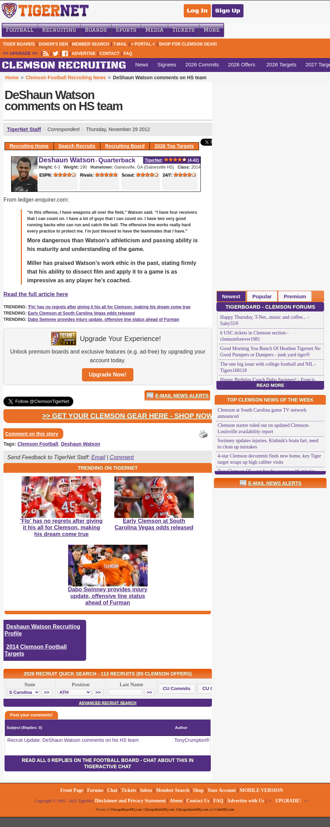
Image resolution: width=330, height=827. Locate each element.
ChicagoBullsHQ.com (158, 809)
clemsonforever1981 (240, 339)
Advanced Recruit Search (108, 703)
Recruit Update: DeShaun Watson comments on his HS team (73, 740)
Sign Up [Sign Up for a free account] (227, 11)
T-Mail (120, 44)
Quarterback (116, 160)
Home (12, 77)
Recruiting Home (29, 146)
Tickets (183, 29)
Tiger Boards (19, 44)
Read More (270, 385)
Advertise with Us (245, 800)
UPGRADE (20, 53)
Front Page (71, 790)
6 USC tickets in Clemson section (253, 332)
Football (19, 29)
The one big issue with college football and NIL (266, 364)
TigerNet (153, 160)
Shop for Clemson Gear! (188, 44)
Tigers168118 (233, 370)
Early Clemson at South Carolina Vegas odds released (81, 313)
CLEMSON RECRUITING (64, 65)
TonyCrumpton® (191, 740)
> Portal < (143, 44)
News (141, 64)
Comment (122, 457)
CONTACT (109, 53)
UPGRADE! (288, 800)
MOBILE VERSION (261, 790)
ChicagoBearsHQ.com (126, 809)
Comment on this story (31, 434)
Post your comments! (31, 715)
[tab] (231, 296)
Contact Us (198, 800)
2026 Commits (202, 64)
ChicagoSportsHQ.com (192, 809)
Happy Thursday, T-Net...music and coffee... (263, 317)
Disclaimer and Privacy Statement (130, 800)
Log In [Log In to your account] (197, 11)
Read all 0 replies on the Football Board (80, 760)
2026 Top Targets (174, 146)
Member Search (90, 44)
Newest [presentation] (231, 296)
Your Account (221, 790)
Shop (198, 790)
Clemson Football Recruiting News (66, 77)
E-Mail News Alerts (181, 395)
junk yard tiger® (294, 354)
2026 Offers (241, 64)
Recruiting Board (125, 146)
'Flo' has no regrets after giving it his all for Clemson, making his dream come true (109, 307)
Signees (166, 64)
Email (98, 457)
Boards (96, 29)
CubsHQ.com (224, 809)
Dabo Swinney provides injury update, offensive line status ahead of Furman (103, 319)
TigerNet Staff (24, 129)
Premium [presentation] (295, 296)
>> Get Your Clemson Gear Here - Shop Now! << (133, 416)
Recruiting (59, 29)
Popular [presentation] (262, 296)
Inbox (146, 790)
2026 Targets (281, 64)
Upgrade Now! (107, 375)
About (176, 800)
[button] (46, 692)
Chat (112, 790)
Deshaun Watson (67, 160)
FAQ (128, 53)
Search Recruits (77, 146)
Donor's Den (53, 44)
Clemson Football (37, 444)
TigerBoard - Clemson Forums (270, 307)
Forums (95, 790)
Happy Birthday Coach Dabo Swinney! (258, 379)
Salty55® (229, 323)
